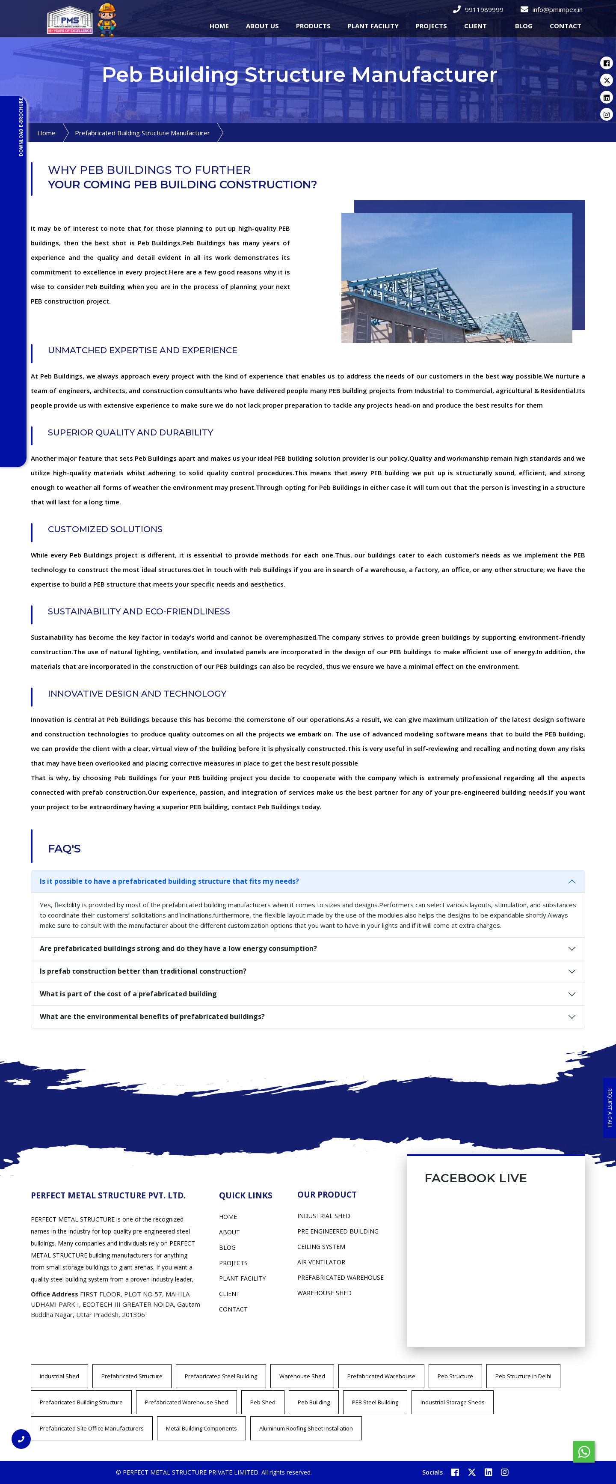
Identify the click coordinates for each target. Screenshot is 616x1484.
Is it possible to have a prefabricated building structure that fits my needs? (169, 881)
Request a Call (609, 1108)
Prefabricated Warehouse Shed (186, 1402)
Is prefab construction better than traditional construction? (143, 971)
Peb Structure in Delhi (523, 1376)
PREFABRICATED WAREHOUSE (340, 1277)
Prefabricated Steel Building (221, 1376)
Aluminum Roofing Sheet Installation (306, 1428)
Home (46, 132)
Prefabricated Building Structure (81, 1402)
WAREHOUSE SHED (324, 1293)
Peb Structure (455, 1376)
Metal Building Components (201, 1428)
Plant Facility (242, 1278)
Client (229, 1294)
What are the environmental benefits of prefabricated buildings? (152, 1016)
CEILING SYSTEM (321, 1247)
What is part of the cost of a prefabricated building (128, 993)
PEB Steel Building (375, 1402)
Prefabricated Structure (132, 1376)
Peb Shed (262, 1402)
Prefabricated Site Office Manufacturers (92, 1428)
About (229, 1232)
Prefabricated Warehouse (381, 1376)
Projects (233, 1263)
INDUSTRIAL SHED (323, 1216)
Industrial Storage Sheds (453, 1402)
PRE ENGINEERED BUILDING (338, 1231)
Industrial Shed (59, 1376)
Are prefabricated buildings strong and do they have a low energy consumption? (178, 948)
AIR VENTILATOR (321, 1262)
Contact (233, 1309)
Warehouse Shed (302, 1376)
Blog (524, 25)
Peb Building (314, 1402)
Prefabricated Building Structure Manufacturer (142, 132)
